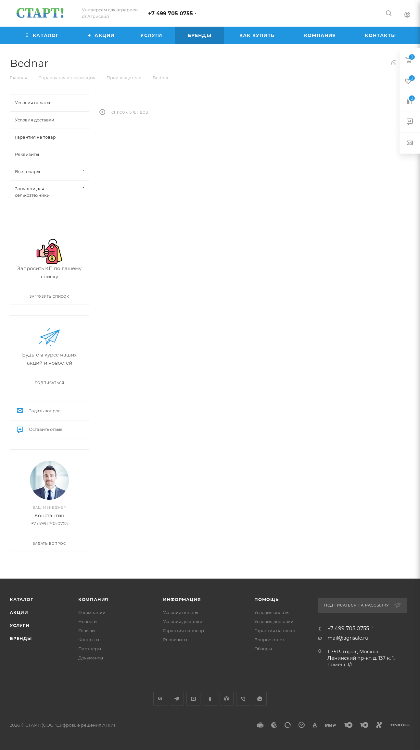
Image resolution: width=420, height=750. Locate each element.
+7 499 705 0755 (170, 13)
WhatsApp (260, 699)
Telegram (177, 699)
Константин (49, 515)
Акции (19, 612)
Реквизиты (175, 639)
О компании (92, 612)
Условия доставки (182, 621)
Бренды (21, 638)
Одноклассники (210, 699)
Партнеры (89, 648)
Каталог (21, 599)
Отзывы (86, 630)
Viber (243, 699)
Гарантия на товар (183, 630)
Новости (87, 621)
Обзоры (263, 648)
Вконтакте (160, 699)
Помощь (266, 599)
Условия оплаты (180, 612)
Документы (90, 657)
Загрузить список (49, 296)
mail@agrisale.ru (347, 638)
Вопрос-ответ (269, 639)
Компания (93, 599)
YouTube (193, 699)
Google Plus (227, 699)
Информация (182, 599)
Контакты (88, 639)
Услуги (20, 625)
